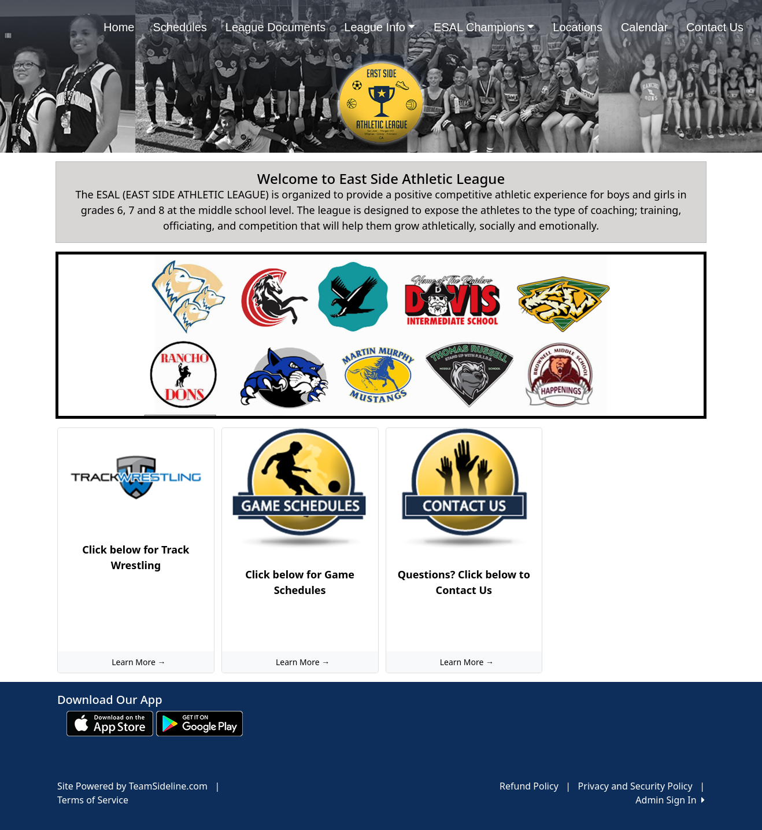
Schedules (179, 27)
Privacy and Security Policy (635, 786)
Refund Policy (529, 786)
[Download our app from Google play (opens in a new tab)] (199, 723)
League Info (379, 27)
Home (118, 27)
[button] (78, 335)
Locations (577, 27)
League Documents (275, 27)
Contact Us (714, 27)
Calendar (644, 27)
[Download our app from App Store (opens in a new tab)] (109, 723)
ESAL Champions (484, 27)
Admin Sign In (670, 800)
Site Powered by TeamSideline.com (132, 786)
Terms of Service (92, 800)
